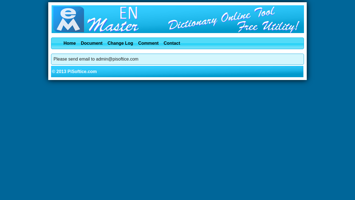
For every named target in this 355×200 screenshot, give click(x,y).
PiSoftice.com (82, 71)
